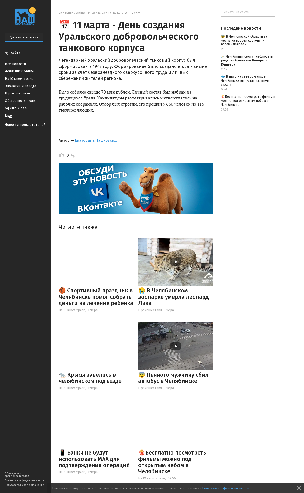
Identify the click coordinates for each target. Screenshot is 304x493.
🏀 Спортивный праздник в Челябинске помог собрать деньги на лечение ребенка (96, 296)
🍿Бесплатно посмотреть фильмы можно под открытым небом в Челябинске (172, 462)
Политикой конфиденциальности (225, 488)
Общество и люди (20, 101)
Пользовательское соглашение (24, 485)
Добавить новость (24, 37)
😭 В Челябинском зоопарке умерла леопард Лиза (173, 296)
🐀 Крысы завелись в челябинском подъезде (90, 377)
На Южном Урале (19, 79)
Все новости (15, 64)
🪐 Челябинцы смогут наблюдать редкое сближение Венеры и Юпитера (247, 61)
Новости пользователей (25, 125)
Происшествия (17, 93)
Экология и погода (20, 86)
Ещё (8, 115)
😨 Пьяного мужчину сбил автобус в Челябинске (173, 377)
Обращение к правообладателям (17, 474)
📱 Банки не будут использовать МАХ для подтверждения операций (94, 459)
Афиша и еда (16, 108)
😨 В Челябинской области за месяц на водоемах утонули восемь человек (244, 40)
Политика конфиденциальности (24, 480)
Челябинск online (19, 71)
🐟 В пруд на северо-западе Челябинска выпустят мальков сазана (245, 81)
